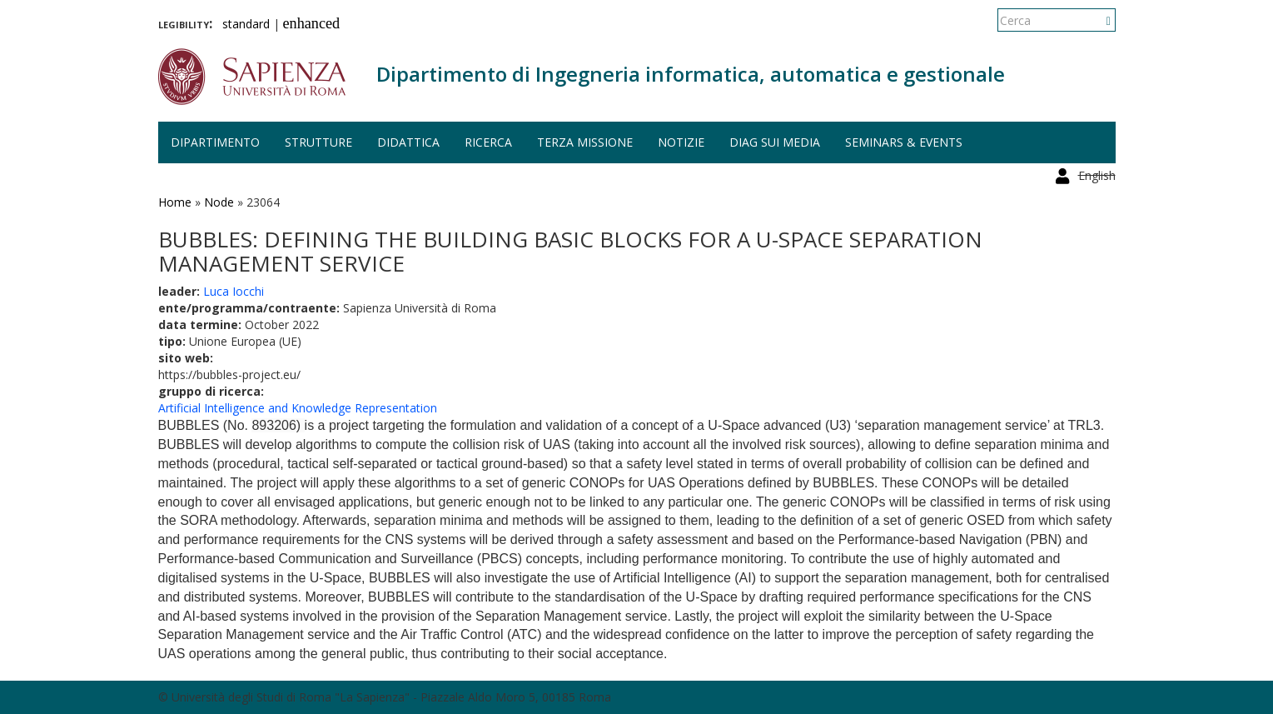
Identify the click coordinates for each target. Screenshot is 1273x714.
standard (246, 24)
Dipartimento (215, 142)
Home (174, 202)
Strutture (318, 142)
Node (219, 202)
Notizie (681, 142)
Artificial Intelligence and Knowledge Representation (297, 408)
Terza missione (585, 142)
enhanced (312, 23)
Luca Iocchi (233, 291)
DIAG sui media (774, 142)
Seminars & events (903, 142)
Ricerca (488, 142)
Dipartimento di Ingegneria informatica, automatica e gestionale (690, 73)
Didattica (408, 142)
